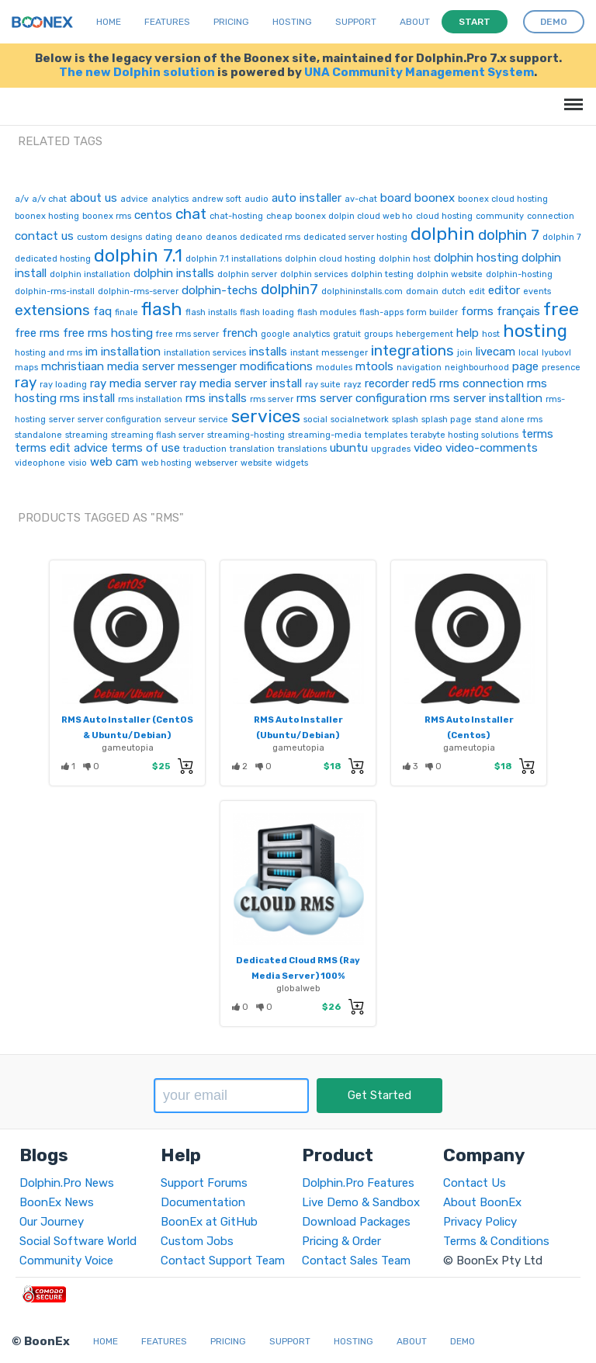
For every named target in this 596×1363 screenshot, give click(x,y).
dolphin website (450, 274)
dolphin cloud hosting (330, 259)
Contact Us (474, 1183)
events (537, 291)
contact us (44, 236)
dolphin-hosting (519, 274)
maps (26, 367)
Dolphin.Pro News (66, 1183)
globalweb (298, 988)
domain (422, 291)
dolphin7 (289, 289)
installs (268, 352)
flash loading (267, 312)
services (265, 416)
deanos (221, 237)
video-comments (491, 448)
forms (477, 311)
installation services (205, 353)
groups (378, 334)
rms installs (216, 398)
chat (190, 214)
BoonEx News (56, 1202)
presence (561, 367)
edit (477, 291)
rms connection (481, 383)
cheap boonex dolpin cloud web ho (339, 216)
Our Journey (51, 1222)
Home (108, 21)
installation (131, 352)
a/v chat (49, 199)
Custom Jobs (197, 1241)
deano (189, 237)
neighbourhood (477, 367)
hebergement (424, 334)
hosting (535, 331)
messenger (207, 366)
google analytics (295, 334)
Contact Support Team (223, 1261)
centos (153, 215)
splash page (446, 419)
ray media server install (241, 383)
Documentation (203, 1202)
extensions (52, 310)
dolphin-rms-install (55, 291)
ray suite (323, 385)
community (500, 216)
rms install (87, 398)
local (528, 353)
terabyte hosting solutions (464, 435)
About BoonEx (482, 1202)
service (213, 419)
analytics (170, 199)
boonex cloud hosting (503, 199)
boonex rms (106, 216)
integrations (412, 350)
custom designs (109, 237)
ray (25, 382)
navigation (419, 367)
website (256, 463)
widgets (291, 463)
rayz (353, 385)
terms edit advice (61, 448)
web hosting (166, 463)
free (561, 309)
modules (334, 367)
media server (141, 366)
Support (355, 21)
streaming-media (325, 435)
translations (302, 449)
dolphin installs (173, 273)
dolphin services (314, 274)
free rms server (187, 334)
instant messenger (329, 353)
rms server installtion (486, 398)
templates (386, 435)
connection (550, 216)
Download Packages (356, 1222)
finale (126, 312)
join (465, 353)
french (240, 333)
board (395, 198)
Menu (570, 97)
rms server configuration (361, 398)
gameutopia (128, 747)
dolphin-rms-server (138, 291)
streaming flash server (157, 435)
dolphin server (247, 274)
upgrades (391, 449)
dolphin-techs (220, 290)
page (525, 366)
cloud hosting (444, 216)
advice (134, 199)
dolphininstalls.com (362, 291)
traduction (205, 449)
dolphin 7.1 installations (233, 259)
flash (161, 309)
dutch (454, 291)
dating (158, 237)
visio (77, 463)
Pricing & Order (341, 1241)
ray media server (133, 383)
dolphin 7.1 (138, 255)
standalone (38, 435)
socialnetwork (360, 419)
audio (256, 199)
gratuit (347, 334)
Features (167, 21)
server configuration (119, 419)
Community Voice (66, 1261)
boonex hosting (47, 216)
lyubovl (556, 353)
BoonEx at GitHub (209, 1222)
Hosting (292, 21)
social (315, 419)
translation (252, 449)
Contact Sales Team (356, 1261)
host (491, 334)
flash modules (326, 312)
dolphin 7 (508, 235)
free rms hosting (108, 333)
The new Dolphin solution (137, 72)
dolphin (443, 234)
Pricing (231, 21)
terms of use (145, 448)
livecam (495, 352)
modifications (276, 366)
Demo (462, 1341)
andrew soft (216, 199)
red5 (424, 383)
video (428, 448)
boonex (434, 198)
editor (504, 290)
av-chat (361, 199)
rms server (271, 399)
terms (537, 434)
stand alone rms (508, 419)
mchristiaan (72, 366)
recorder (387, 383)
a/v (22, 199)
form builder (432, 312)
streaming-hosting (246, 435)
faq (102, 311)
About (415, 21)
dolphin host (405, 259)
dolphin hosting (476, 258)
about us (93, 198)
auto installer (306, 198)
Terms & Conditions (496, 1241)
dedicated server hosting (355, 237)
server (61, 419)
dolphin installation (90, 274)
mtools (374, 366)
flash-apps (381, 312)
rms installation (150, 399)
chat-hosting (236, 216)
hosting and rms (48, 353)
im (91, 352)
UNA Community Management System (419, 72)
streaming (86, 435)
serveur (180, 419)
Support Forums (204, 1183)
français (518, 311)
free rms (37, 333)
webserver (216, 463)
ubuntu (349, 448)
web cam (114, 462)
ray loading (63, 385)
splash (405, 419)
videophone (40, 463)
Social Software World (78, 1241)
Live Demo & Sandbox (361, 1202)
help (467, 333)
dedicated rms (270, 237)
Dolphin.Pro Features (358, 1183)
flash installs (211, 312)
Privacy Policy (480, 1222)
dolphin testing (382, 274)
